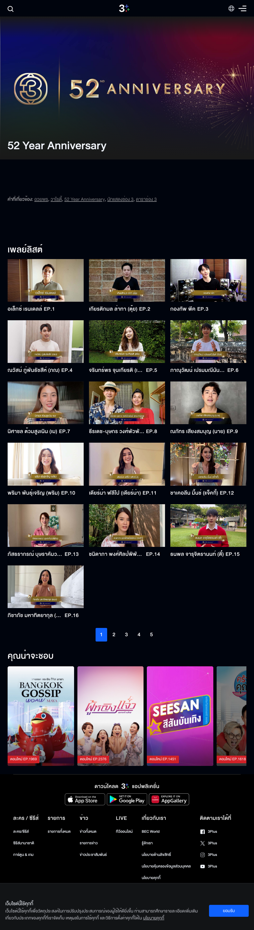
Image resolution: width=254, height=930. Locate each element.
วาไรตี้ (56, 199)
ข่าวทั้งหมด (88, 831)
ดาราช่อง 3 (146, 199)
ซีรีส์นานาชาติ (23, 843)
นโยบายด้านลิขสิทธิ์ (156, 855)
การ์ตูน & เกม (23, 855)
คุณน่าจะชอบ (31, 656)
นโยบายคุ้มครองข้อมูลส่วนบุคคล (166, 866)
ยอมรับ (229, 911)
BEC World (150, 831)
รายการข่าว (89, 843)
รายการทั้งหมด (59, 831)
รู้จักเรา (147, 843)
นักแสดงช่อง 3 (120, 199)
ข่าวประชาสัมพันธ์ (93, 855)
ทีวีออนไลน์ (124, 831)
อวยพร (41, 199)
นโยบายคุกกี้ (151, 878)
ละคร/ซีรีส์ (21, 831)
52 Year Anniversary (84, 199)
